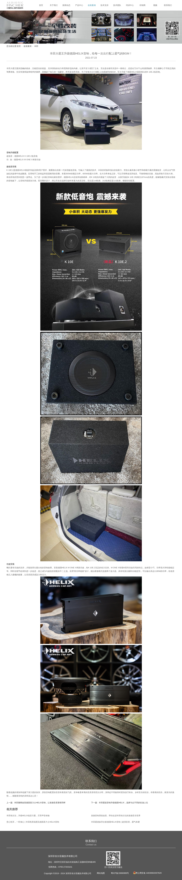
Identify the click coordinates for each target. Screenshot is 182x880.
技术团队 (117, 5)
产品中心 (79, 5)
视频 (155, 5)
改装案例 (92, 5)
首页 (41, 5)
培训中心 (130, 5)
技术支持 (104, 5)
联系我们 (168, 5)
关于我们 (54, 5)
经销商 (142, 5)
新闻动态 (66, 5)
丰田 (36, 46)
